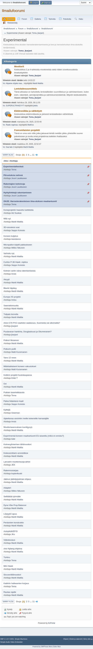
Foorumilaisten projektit (27, 130)
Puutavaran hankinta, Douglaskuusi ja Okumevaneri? (28, 331)
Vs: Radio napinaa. (10, 125)
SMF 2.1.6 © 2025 (7, 639)
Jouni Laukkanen (19, 178)
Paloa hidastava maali (13, 401)
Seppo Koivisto (18, 230)
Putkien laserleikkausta (14, 392)
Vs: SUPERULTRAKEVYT (13, 106)
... (31, 155)
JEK (13, 465)
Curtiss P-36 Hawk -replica (16, 262)
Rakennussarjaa (11, 470)
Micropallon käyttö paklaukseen (18, 245)
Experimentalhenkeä (13, 166)
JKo (13, 534)
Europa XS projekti (12, 297)
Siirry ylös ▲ (88, 639)
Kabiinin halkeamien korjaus (16, 583)
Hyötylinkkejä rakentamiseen (18, 192)
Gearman (15, 413)
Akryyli (6, 279)
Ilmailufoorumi (13, 11)
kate (13, 439)
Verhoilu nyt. (9, 253)
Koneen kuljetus (11, 236)
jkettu (35, 106)
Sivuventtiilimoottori (12, 575)
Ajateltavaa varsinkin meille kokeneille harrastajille (26, 418)
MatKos (31, 125)
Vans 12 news (10, 358)
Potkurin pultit (10, 349)
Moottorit (19, 66)
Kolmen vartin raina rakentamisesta (19, 271)
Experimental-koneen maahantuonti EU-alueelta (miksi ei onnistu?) (34, 436)
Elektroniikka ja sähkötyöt (28, 111)
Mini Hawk (8, 566)
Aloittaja (14, 161)
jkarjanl (40, 33)
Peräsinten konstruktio (14, 522)
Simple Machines (21, 639)
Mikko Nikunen (18, 248)
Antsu (13, 300)
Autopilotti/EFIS (11, 531)
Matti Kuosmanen (19, 352)
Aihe (6, 161)
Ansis (13, 274)
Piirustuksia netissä (13, 175)
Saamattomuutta (11, 305)
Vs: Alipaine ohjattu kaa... (13, 83)
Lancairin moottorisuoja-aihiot (17, 462)
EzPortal (51, 623)
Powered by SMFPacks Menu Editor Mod (47, 646)
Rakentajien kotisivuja (14, 184)
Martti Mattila (38, 83)
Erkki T (14, 378)
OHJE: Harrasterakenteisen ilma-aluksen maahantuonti (30, 201)
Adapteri (7, 488)
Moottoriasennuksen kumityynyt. (18, 427)
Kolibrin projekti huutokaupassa (18, 375)
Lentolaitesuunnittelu (25, 88)
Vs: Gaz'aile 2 (8, 147)
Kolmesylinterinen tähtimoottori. (18, 444)
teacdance (16, 239)
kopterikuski (16, 473)
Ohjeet (65, 639)
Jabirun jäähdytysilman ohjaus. (17, 479)
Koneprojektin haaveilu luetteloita (18, 210)
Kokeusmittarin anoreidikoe (16, 453)
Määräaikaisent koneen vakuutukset (20, 366)
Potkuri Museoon (11, 340)
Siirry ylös (8, 602)
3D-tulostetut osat (11, 227)
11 (33, 155)
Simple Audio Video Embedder (11, 642)
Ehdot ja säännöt (76, 639)
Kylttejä (7, 410)
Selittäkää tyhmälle (12, 496)
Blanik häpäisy (10, 288)
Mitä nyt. (7, 219)
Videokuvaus (9, 540)
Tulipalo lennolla (11, 314)
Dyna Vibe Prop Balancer (15, 505)
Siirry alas (8, 155)
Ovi (5, 384)
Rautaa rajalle (10, 592)
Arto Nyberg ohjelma (13, 548)
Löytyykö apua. (10, 514)
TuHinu (7, 557)
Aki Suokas (16, 213)
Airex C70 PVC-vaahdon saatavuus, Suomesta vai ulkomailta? (32, 323)
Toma (34, 33)
